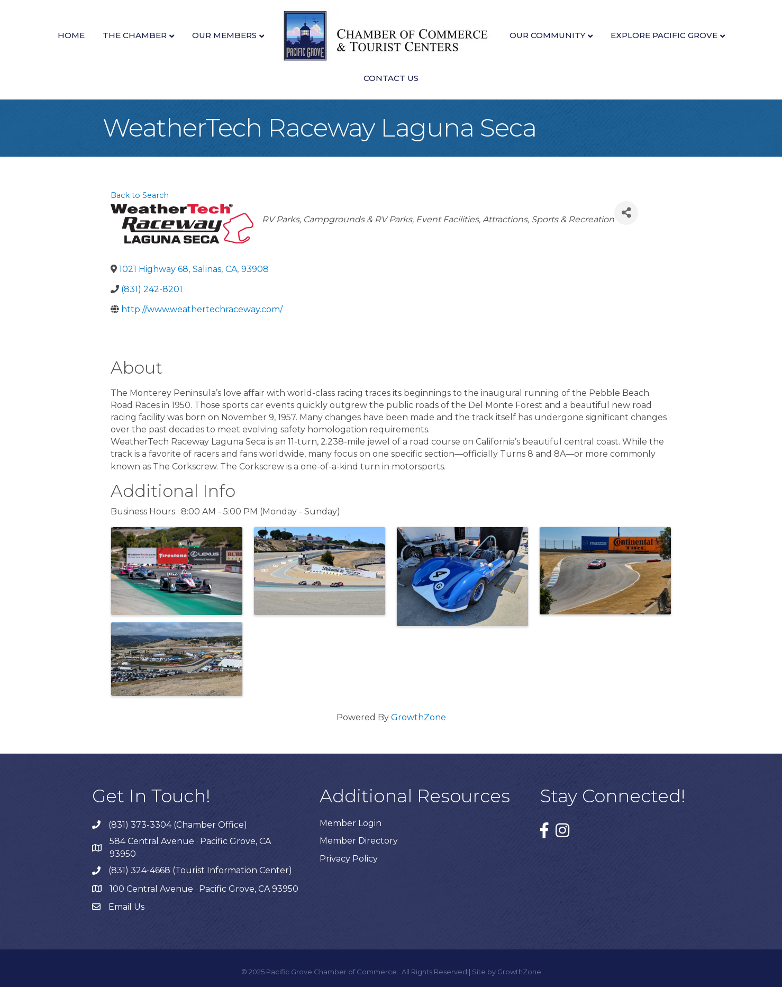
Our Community (547, 35)
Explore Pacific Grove (664, 35)
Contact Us (391, 78)
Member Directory (359, 841)
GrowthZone (418, 717)
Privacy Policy (349, 859)
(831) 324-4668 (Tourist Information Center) (200, 870)
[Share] (626, 213)
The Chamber (135, 35)
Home (71, 35)
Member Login (350, 823)
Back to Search (140, 195)
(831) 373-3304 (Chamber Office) (177, 825)
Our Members (224, 35)
